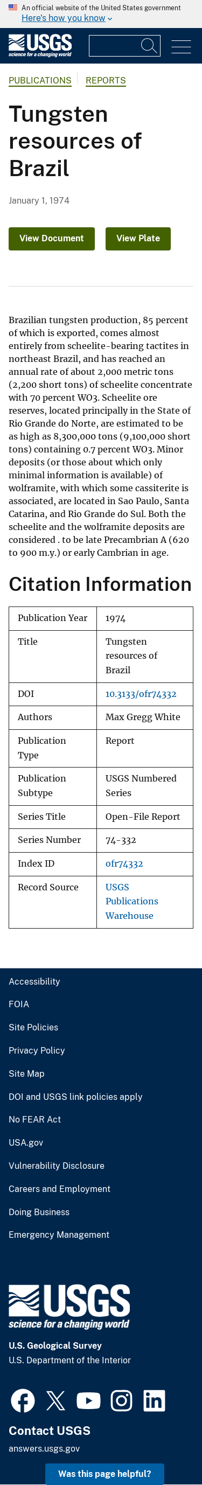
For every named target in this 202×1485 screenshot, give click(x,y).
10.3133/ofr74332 (141, 694)
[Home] (40, 55)
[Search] (150, 46)
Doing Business (39, 1212)
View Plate (138, 238)
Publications (40, 80)
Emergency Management (59, 1235)
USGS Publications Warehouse (132, 901)
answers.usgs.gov (44, 1449)
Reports (106, 80)
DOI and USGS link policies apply (76, 1097)
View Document (51, 238)
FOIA (19, 1004)
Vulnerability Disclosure (57, 1166)
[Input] (125, 46)
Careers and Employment (59, 1189)
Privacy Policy (37, 1051)
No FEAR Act (35, 1120)
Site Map (27, 1074)
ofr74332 (124, 864)
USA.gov (26, 1143)
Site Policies (33, 1028)
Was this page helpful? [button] (104, 1474)
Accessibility (34, 982)
